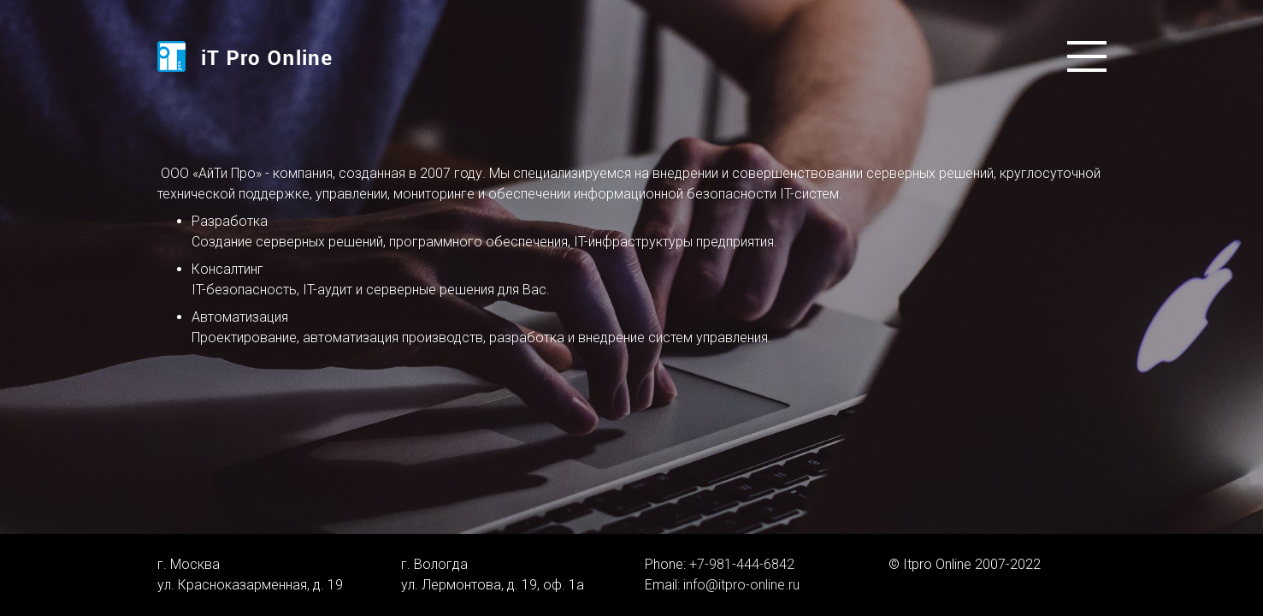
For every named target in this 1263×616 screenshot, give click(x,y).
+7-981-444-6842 (741, 564)
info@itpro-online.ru (741, 585)
